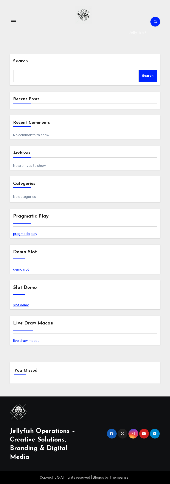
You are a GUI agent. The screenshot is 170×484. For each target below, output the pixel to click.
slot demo (21, 305)
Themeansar (120, 477)
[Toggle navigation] (13, 21)
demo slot (21, 269)
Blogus (98, 477)
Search (20, 61)
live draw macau (26, 341)
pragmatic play (25, 234)
